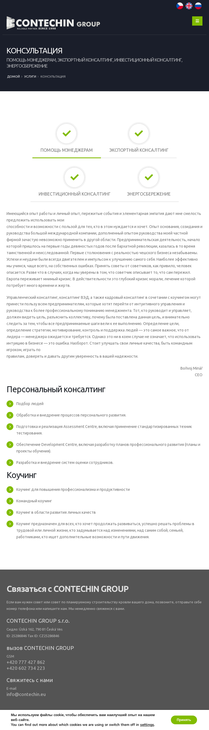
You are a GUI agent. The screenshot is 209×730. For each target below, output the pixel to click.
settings (149, 720)
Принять (181, 717)
